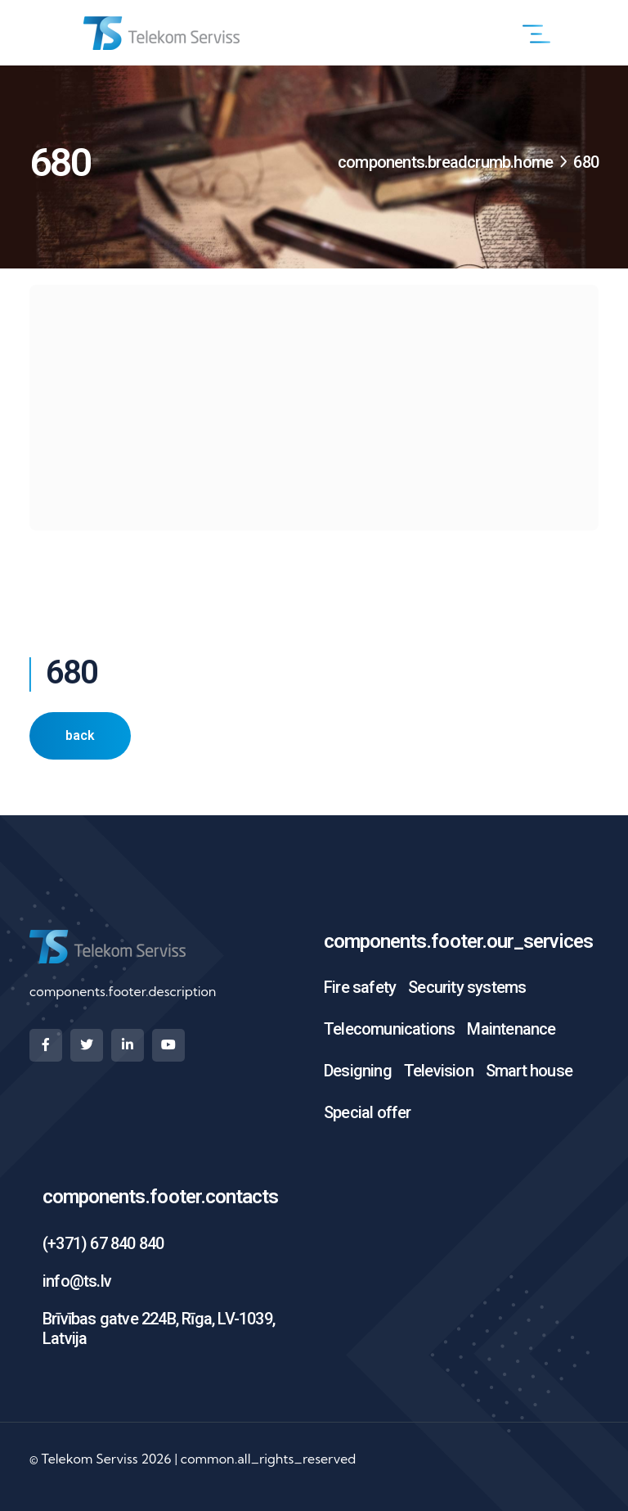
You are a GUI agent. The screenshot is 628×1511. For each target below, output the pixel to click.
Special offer (367, 1112)
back (80, 735)
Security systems (467, 987)
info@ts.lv (77, 1281)
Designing (358, 1070)
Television (438, 1070)
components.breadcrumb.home (445, 162)
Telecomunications (389, 1029)
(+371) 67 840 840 (103, 1243)
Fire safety (360, 987)
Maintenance (511, 1029)
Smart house (529, 1070)
